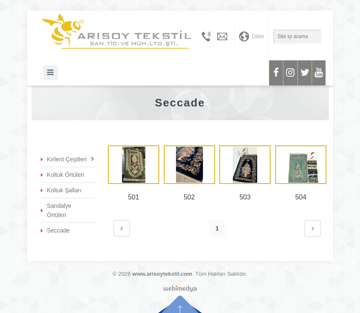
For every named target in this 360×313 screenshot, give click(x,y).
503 (245, 197)
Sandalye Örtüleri (59, 210)
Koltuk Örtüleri (65, 174)
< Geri (121, 228)
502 (189, 197)
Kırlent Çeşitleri (67, 159)
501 (133, 197)
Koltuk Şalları (64, 190)
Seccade (58, 230)
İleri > (312, 228)
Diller (252, 36)
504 (301, 197)
